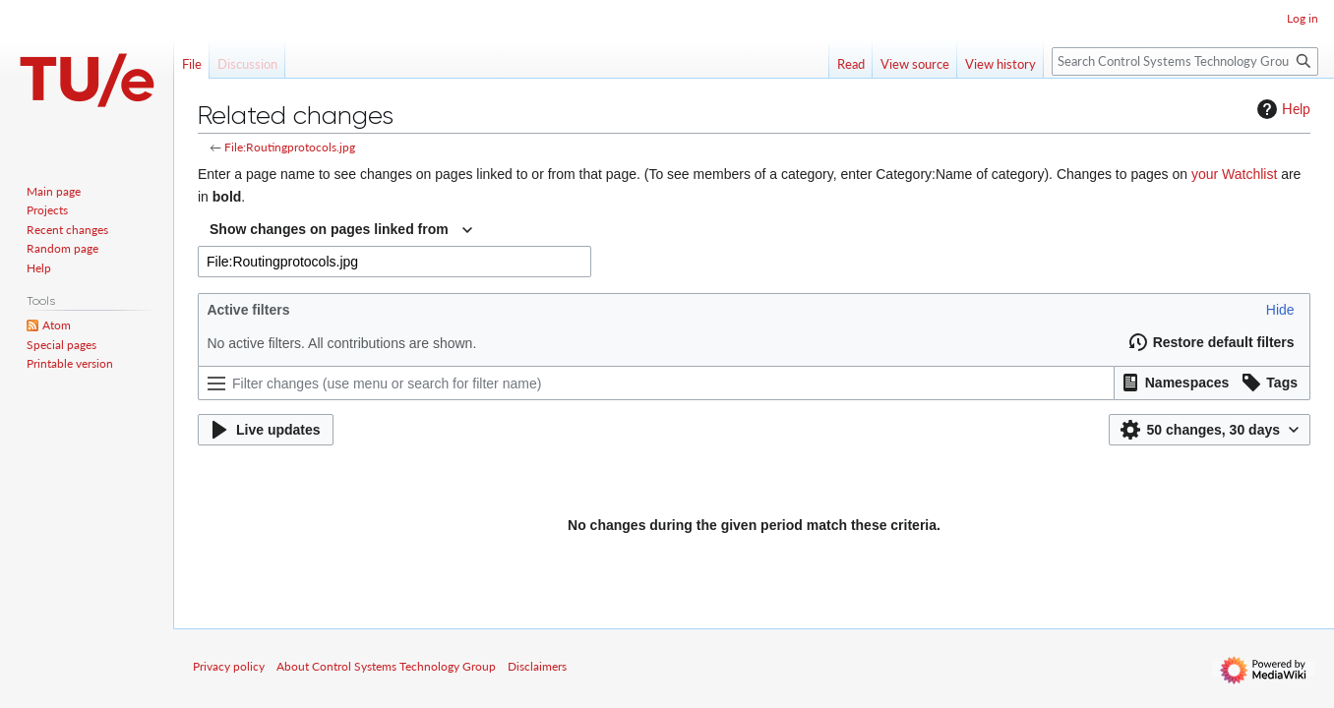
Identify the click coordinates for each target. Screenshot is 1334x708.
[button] (1280, 309)
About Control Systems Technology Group (386, 666)
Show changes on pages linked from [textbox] (329, 229)
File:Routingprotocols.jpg (289, 147)
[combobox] (341, 230)
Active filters (248, 310)
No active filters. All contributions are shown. (341, 343)
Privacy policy (229, 666)
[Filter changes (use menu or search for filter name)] (656, 383)
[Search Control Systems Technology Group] (1185, 61)
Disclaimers (537, 666)
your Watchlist (1234, 174)
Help (1281, 109)
